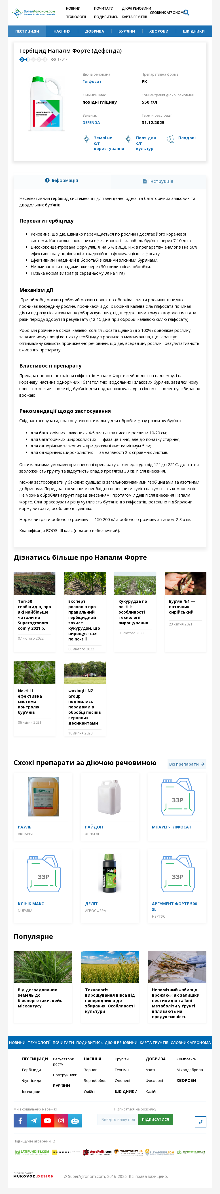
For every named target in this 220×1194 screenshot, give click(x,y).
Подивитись (106, 16)
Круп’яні (122, 1066)
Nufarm (25, 910)
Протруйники (65, 1083)
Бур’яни (127, 31)
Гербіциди (31, 1077)
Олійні (90, 1100)
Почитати (103, 8)
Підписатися (155, 1128)
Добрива (94, 31)
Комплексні (187, 1066)
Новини (73, 8)
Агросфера (95, 910)
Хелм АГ (92, 833)
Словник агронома (168, 12)
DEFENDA (92, 122)
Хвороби (158, 31)
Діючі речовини (136, 8)
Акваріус (26, 833)
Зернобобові (96, 1089)
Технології (76, 16)
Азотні (152, 1077)
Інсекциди (31, 1100)
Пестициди (27, 31)
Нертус (158, 915)
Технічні (122, 1077)
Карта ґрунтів (134, 16)
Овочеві (122, 1089)
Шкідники (194, 31)
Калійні (152, 1100)
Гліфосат (92, 81)
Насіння (62, 31)
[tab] (62, 180)
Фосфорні (155, 1089)
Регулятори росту (64, 1069)
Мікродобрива (189, 1077)
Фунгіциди (31, 1089)
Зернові (91, 1077)
